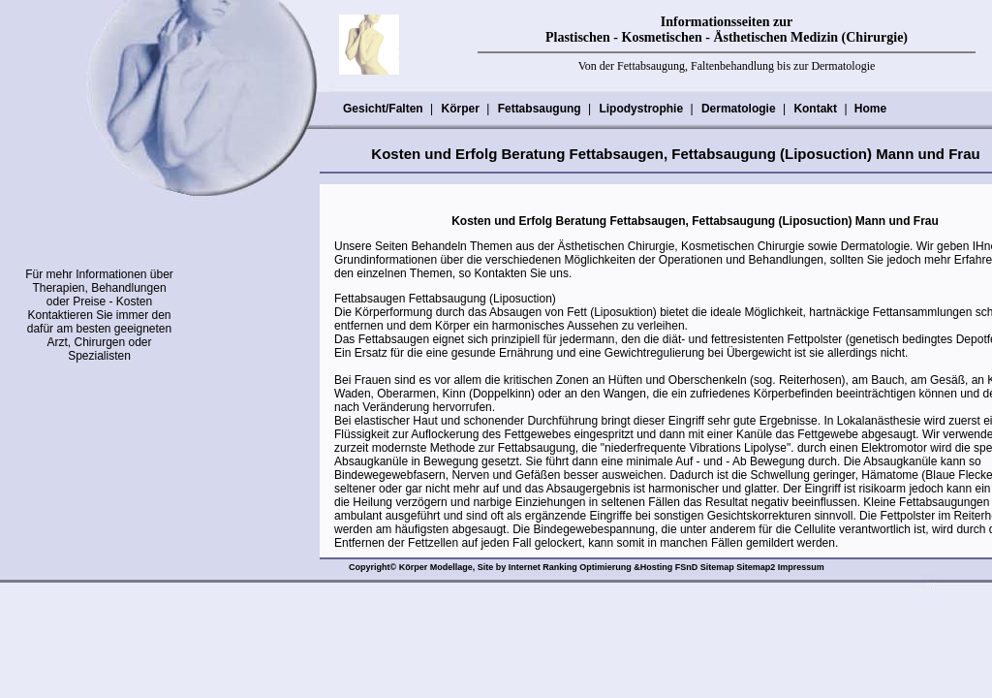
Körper (459, 108)
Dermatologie (738, 108)
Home (870, 108)
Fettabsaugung (539, 108)
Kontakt (814, 108)
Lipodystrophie (640, 108)
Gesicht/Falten (382, 108)
